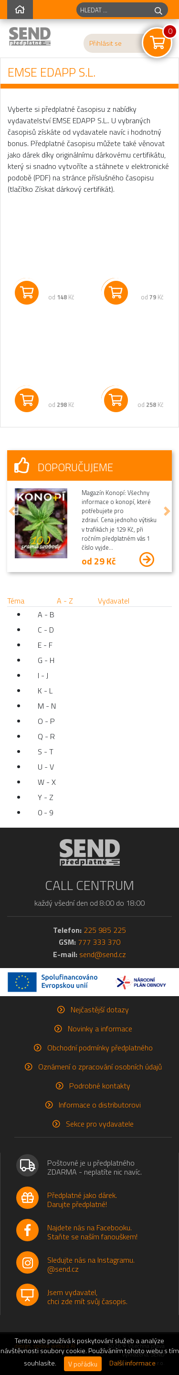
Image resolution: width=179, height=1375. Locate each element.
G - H (46, 660)
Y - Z (45, 797)
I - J (43, 675)
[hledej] (158, 9)
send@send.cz (102, 954)
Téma (15, 600)
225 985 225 (105, 930)
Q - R (46, 736)
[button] (12, 511)
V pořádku (82, 1364)
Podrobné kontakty (99, 1085)
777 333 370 (99, 942)
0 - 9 (45, 812)
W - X (47, 782)
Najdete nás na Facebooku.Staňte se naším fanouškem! (92, 1232)
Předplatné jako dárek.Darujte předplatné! (82, 1199)
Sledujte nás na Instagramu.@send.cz (91, 1264)
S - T (45, 751)
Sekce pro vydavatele (100, 1123)
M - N (47, 706)
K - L (45, 690)
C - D (46, 629)
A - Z (65, 600)
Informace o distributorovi (100, 1104)
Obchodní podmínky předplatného (100, 1047)
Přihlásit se (105, 43)
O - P (46, 721)
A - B (46, 614)
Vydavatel (113, 600)
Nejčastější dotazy (100, 1009)
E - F (45, 645)
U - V (46, 766)
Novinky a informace (100, 1028)
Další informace (132, 1363)
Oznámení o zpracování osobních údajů (100, 1066)
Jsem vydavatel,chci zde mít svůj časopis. (87, 1296)
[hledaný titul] (112, 9)
